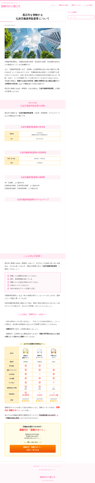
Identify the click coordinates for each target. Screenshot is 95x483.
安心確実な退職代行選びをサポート (47, 470)
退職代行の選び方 (10, 6)
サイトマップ (58, 466)
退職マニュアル (76, 5)
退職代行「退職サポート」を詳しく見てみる (32, 448)
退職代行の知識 (63, 5)
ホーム (53, 5)
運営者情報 (36, 466)
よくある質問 (88, 5)
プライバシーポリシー (47, 466)
